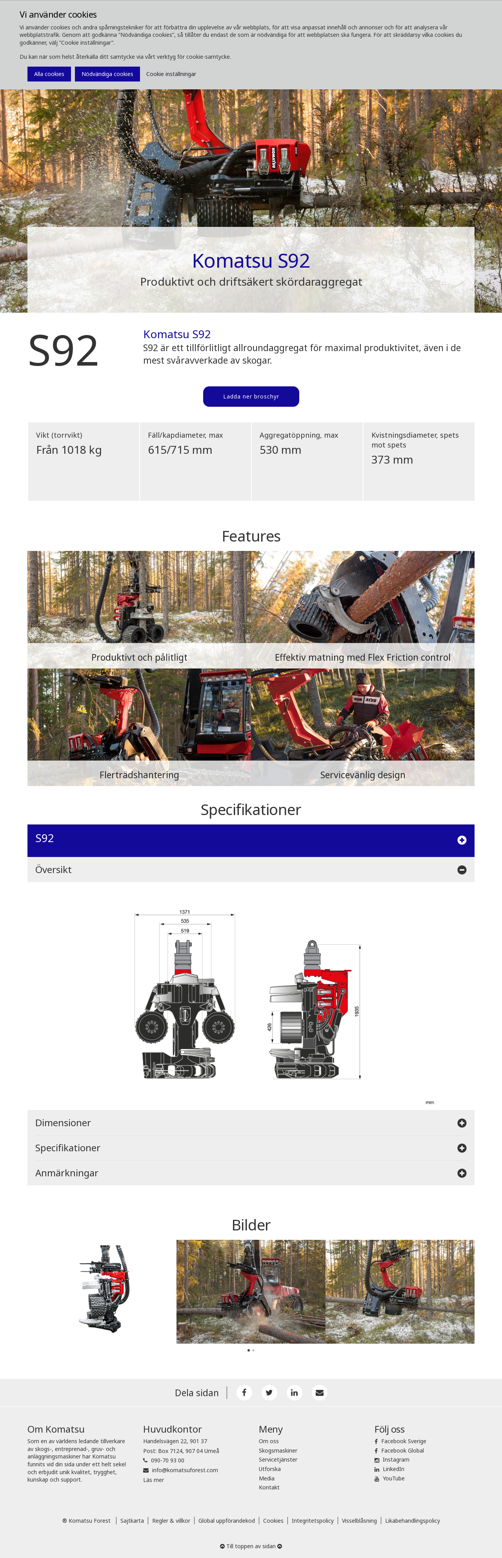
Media (267, 1478)
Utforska (270, 1469)
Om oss (269, 1441)
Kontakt (269, 1487)
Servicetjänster (278, 1459)
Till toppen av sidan (251, 1546)
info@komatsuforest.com (185, 1470)
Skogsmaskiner (278, 1450)
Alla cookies (49, 74)
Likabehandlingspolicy (412, 1520)
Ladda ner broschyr (251, 396)
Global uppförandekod (226, 1520)
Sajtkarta (132, 1520)
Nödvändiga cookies (107, 74)
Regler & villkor (171, 1520)
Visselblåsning (359, 1520)
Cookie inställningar (171, 74)
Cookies (273, 1520)
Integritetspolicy (313, 1520)
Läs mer (153, 1480)
